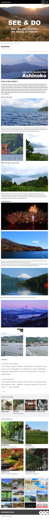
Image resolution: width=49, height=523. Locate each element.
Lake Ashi (33, 51)
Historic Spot (28, 51)
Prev (4, 391)
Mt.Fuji (46, 51)
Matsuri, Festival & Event (39, 51)
